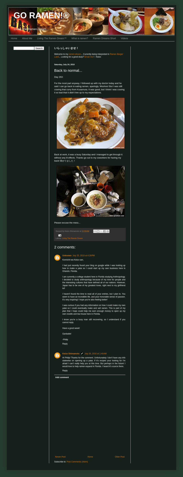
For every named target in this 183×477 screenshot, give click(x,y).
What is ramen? (80, 38)
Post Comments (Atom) (77, 462)
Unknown (67, 255)
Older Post (120, 457)
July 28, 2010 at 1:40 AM (96, 353)
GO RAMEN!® (41, 15)
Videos (124, 38)
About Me (27, 38)
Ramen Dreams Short (104, 38)
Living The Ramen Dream (72, 238)
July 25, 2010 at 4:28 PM (84, 255)
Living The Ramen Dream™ (51, 38)
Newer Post (60, 457)
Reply (65, 344)
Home (14, 38)
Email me (89, 57)
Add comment (62, 377)
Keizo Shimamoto (70, 353)
